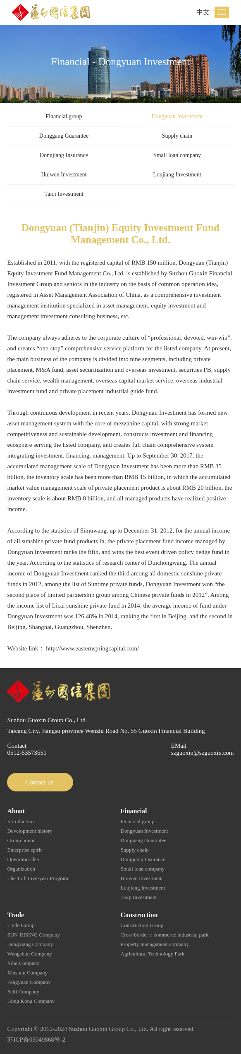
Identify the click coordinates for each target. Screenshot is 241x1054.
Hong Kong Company (31, 1001)
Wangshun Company (29, 954)
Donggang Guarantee (63, 136)
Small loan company (177, 155)
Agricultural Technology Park (153, 954)
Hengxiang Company (30, 944)
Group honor (21, 840)
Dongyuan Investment (177, 116)
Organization (21, 869)
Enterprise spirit (24, 850)
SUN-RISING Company (33, 935)
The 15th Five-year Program (37, 878)
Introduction (20, 821)
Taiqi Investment (63, 194)
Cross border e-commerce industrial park (165, 935)
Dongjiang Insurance (64, 155)
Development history (29, 831)
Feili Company (23, 991)
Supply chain (177, 136)
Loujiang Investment (177, 174)
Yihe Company (23, 963)
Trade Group (20, 925)
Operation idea (23, 859)
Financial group (63, 116)
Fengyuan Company (28, 982)
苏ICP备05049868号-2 (36, 1039)
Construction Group (142, 925)
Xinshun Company (27, 972)
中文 (203, 12)
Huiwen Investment (63, 174)
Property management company (155, 944)
